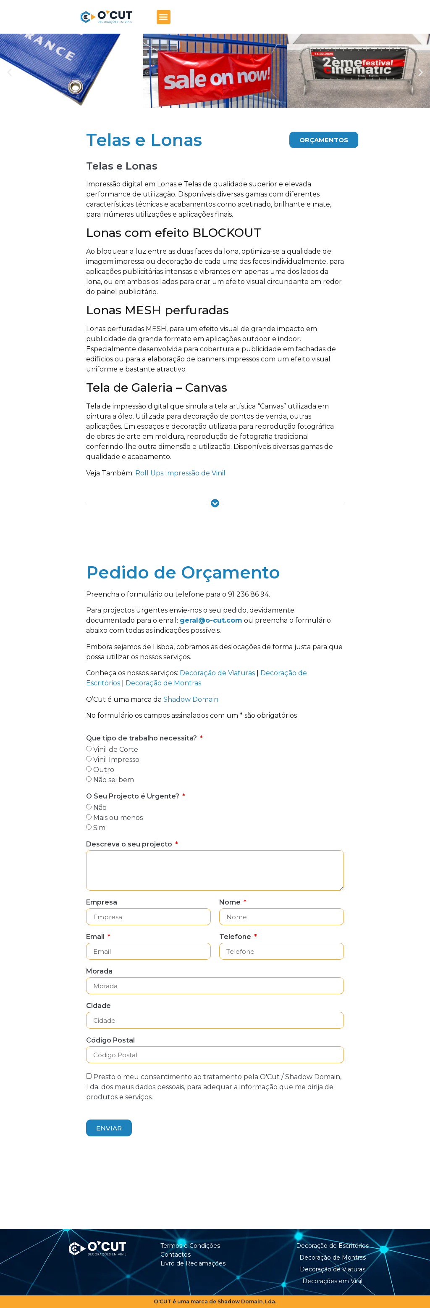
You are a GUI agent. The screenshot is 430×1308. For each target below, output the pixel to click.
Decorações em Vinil (332, 1281)
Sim (99, 828)
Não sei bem (113, 780)
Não (100, 808)
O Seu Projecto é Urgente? (133, 796)
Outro (103, 770)
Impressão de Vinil (195, 473)
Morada (99, 971)
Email (96, 937)
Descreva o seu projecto (130, 844)
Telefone (236, 937)
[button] (163, 17)
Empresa (101, 902)
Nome (230, 902)
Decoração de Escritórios (332, 1246)
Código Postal (110, 1040)
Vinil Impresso (116, 760)
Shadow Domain (190, 699)
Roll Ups (149, 473)
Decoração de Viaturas (217, 673)
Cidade (98, 1006)
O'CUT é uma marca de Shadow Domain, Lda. (215, 1301)
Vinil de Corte (115, 749)
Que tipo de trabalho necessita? (142, 738)
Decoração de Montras (163, 683)
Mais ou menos (118, 818)
